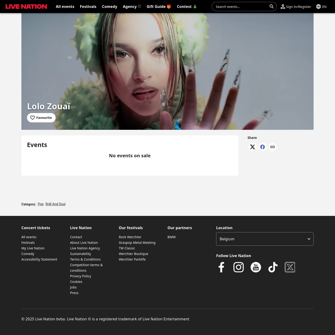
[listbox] (264, 238)
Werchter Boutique (133, 253)
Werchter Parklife (132, 259)
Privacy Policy (80, 276)
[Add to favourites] (41, 117)
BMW (172, 237)
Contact (76, 237)
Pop (41, 204)
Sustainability (80, 253)
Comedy (27, 253)
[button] (296, 6)
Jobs (73, 287)
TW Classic (127, 248)
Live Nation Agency (85, 248)
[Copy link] (272, 147)
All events (28, 237)
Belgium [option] (227, 238)
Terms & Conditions (85, 259)
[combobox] (241, 6)
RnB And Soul (56, 204)
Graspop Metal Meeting (137, 242)
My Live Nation (32, 248)
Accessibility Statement (39, 259)
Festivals (28, 242)
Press (74, 293)
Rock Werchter (130, 237)
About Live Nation (84, 242)
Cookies (76, 281)
